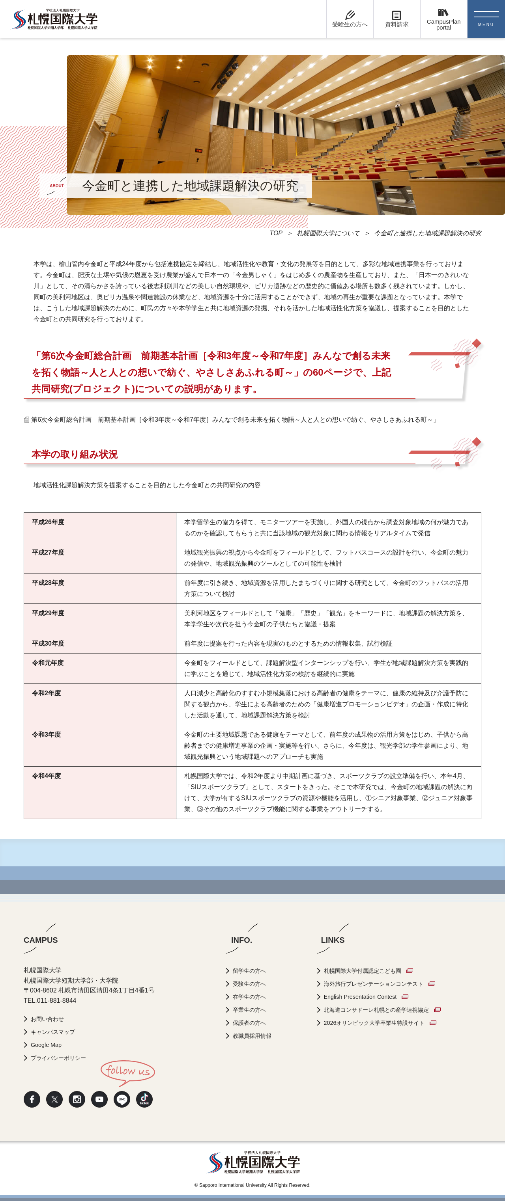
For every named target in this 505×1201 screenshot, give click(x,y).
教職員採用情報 (256, 1035)
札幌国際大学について (328, 233)
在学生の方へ (252, 996)
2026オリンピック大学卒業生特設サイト (388, 1022)
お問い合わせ (50, 1018)
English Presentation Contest (371, 996)
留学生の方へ (252, 970)
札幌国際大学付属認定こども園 (375, 970)
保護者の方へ (252, 1022)
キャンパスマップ (57, 1031)
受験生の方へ (252, 983)
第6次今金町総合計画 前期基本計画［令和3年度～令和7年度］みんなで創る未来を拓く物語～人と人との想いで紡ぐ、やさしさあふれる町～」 (235, 419)
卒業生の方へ (252, 1009)
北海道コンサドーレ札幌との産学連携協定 (391, 1009)
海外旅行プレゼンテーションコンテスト (388, 983)
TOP (275, 233)
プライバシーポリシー (63, 1057)
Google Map (49, 1044)
